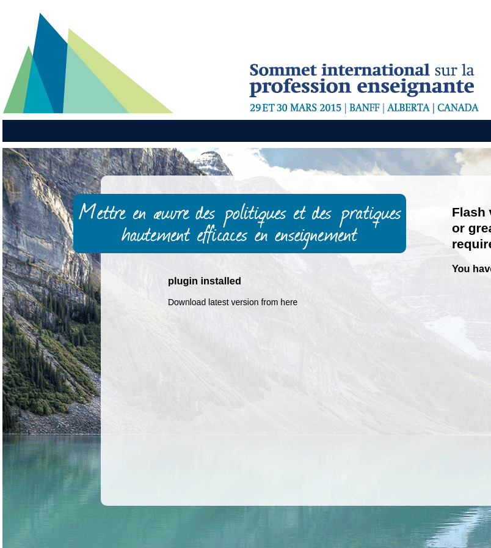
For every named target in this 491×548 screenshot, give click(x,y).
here (288, 302)
